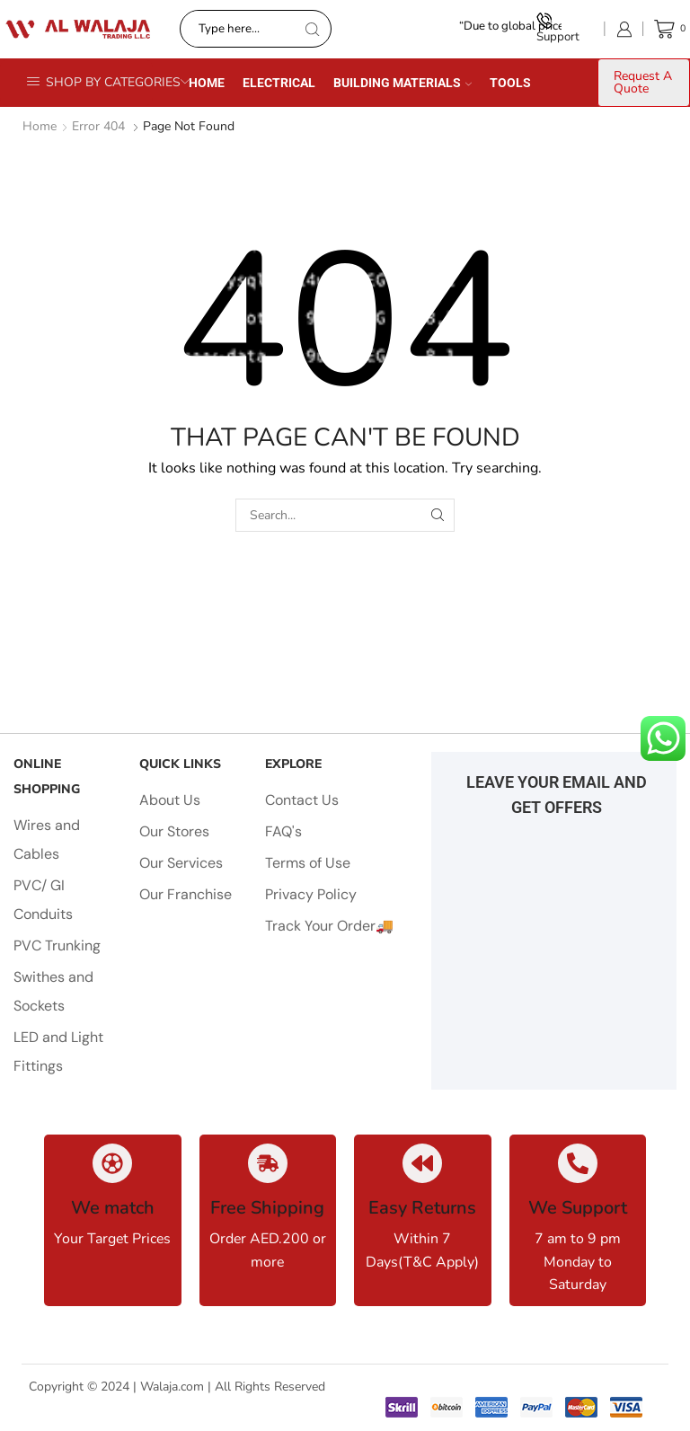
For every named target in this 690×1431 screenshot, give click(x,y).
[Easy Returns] (422, 1163)
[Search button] (313, 29)
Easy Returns (422, 1208)
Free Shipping (267, 1208)
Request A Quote (643, 82)
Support (557, 29)
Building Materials (402, 82)
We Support (577, 1208)
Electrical (279, 82)
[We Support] (577, 1163)
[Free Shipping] (268, 1163)
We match (113, 1208)
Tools (510, 82)
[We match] (112, 1163)
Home (207, 82)
